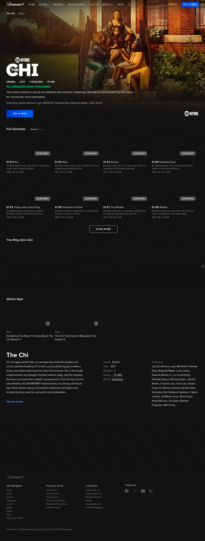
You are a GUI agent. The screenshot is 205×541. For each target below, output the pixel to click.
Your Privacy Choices (55, 501)
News (120, 5)
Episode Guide (14, 401)
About (21, 13)
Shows (9, 494)
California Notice (53, 508)
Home (31, 5)
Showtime (117, 379)
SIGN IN (172, 4)
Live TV (94, 5)
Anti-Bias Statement (94, 508)
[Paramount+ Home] (15, 477)
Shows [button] (43, 5)
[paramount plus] (15, 4)
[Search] (129, 4)
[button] (29, 322)
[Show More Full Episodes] (103, 229)
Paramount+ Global (14, 518)
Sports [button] (107, 5)
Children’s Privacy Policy (56, 504)
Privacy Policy (52, 497)
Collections (11, 501)
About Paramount (93, 504)
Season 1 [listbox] (34, 129)
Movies (9, 497)
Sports (9, 508)
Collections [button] (76, 5)
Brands (9, 511)
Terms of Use (51, 490)
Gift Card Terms (53, 494)
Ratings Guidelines (94, 497)
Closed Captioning (94, 494)
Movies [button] (58, 5)
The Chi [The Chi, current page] (10, 13)
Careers (89, 501)
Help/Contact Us (93, 490)
